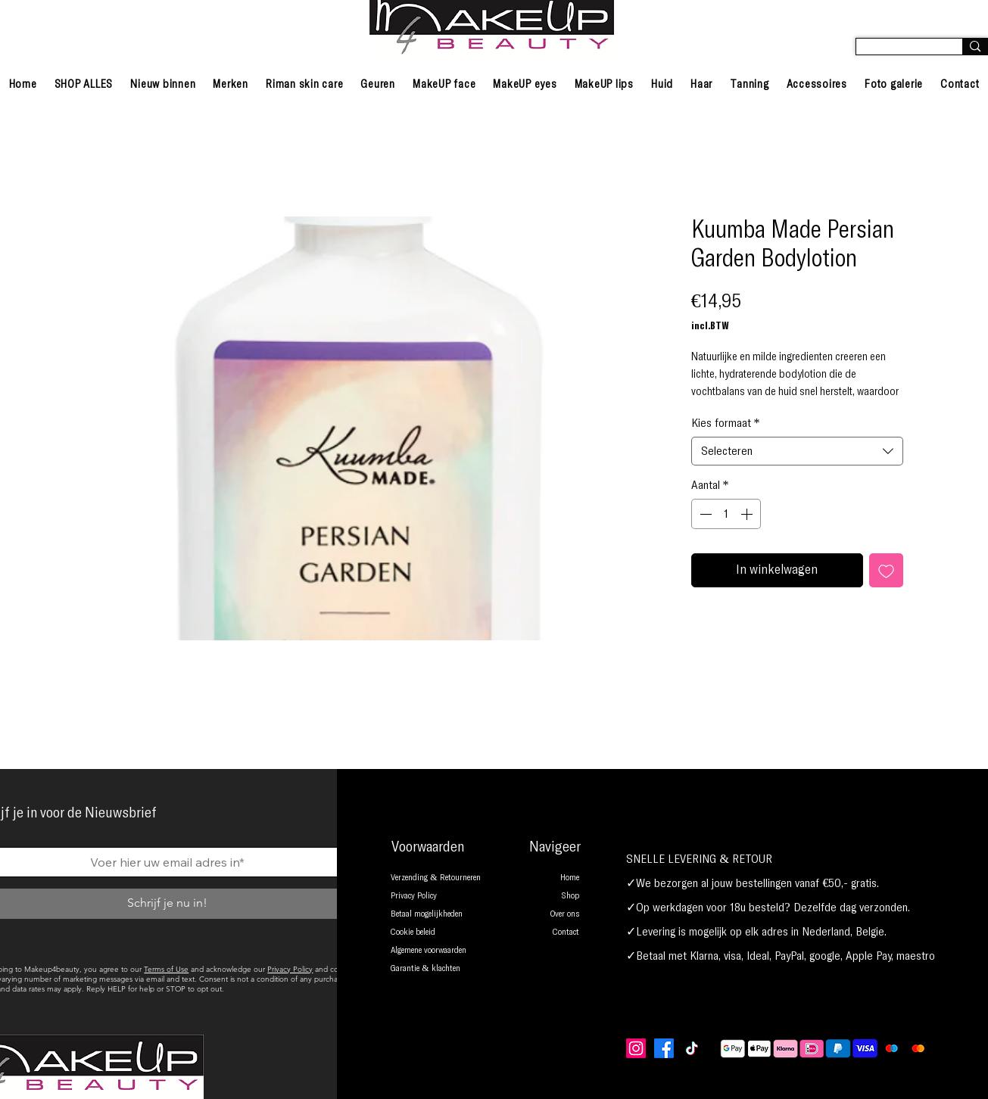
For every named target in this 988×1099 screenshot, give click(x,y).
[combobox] (797, 451)
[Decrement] (704, 514)
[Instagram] (636, 1048)
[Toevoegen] (886, 570)
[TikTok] (692, 1048)
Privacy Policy (290, 969)
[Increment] (748, 514)
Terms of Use (166, 969)
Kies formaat (725, 423)
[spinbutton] (726, 514)
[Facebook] (664, 1048)
